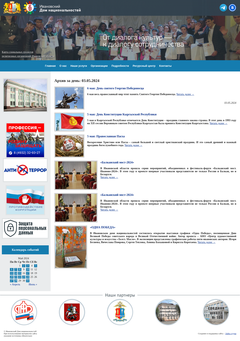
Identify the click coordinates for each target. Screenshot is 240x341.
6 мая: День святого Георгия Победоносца (115, 88)
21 (15, 277)
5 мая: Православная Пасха (106, 136)
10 (27, 269)
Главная (50, 65)
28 (15, 280)
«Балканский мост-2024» (117, 162)
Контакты (165, 65)
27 (11, 280)
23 (23, 277)
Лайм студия (230, 333)
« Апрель (15, 284)
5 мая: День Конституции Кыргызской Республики (122, 114)
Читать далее (185, 94)
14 (15, 273)
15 (19, 273)
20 (11, 277)
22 (19, 277)
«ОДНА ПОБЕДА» (102, 227)
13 (11, 273)
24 (27, 277)
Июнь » (33, 284)
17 (27, 273)
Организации (99, 65)
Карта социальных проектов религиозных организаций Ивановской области (28, 54)
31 (27, 280)
